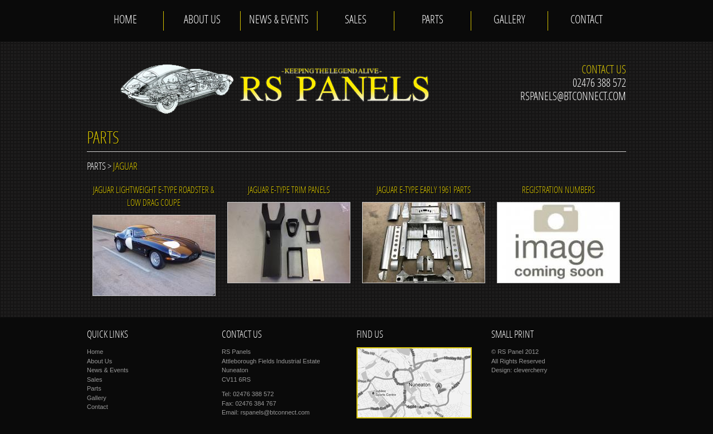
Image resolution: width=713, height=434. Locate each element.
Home (125, 20)
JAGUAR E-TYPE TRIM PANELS (289, 190)
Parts (432, 20)
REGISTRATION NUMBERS (558, 190)
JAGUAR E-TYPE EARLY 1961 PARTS (424, 190)
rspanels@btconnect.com (573, 97)
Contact (586, 20)
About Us (202, 20)
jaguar (125, 167)
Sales (356, 20)
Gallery (509, 20)
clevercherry (530, 370)
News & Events (279, 20)
